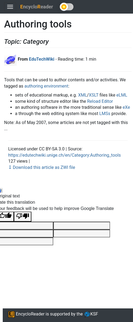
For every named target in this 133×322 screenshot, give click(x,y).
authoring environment (46, 86)
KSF (91, 314)
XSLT (93, 95)
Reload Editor (100, 101)
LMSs (104, 113)
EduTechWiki (41, 59)
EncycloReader (26, 314)
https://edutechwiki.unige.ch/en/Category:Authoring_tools (64, 155)
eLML (121, 95)
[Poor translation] (22, 217)
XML (82, 95)
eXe (126, 107)
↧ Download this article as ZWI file (41, 167)
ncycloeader (36, 7)
